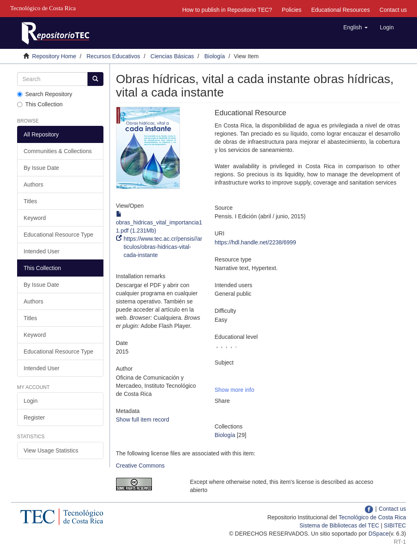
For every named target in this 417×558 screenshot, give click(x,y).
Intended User (41, 251)
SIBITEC (395, 525)
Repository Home (54, 56)
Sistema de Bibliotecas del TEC (339, 525)
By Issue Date (41, 168)
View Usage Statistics (51, 450)
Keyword (35, 218)
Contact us (393, 10)
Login (30, 401)
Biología (214, 56)
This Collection (40, 104)
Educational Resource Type (58, 234)
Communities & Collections (58, 151)
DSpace (379, 533)
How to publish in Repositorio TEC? (227, 10)
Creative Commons (140, 465)
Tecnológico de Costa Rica (372, 517)
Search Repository (44, 94)
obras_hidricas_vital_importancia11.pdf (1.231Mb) (159, 222)
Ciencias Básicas (172, 56)
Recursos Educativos (113, 56)
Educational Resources (340, 10)
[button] (355, 27)
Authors (33, 184)
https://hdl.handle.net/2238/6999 (255, 242)
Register (34, 417)
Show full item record (142, 419)
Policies (291, 10)
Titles (30, 201)
